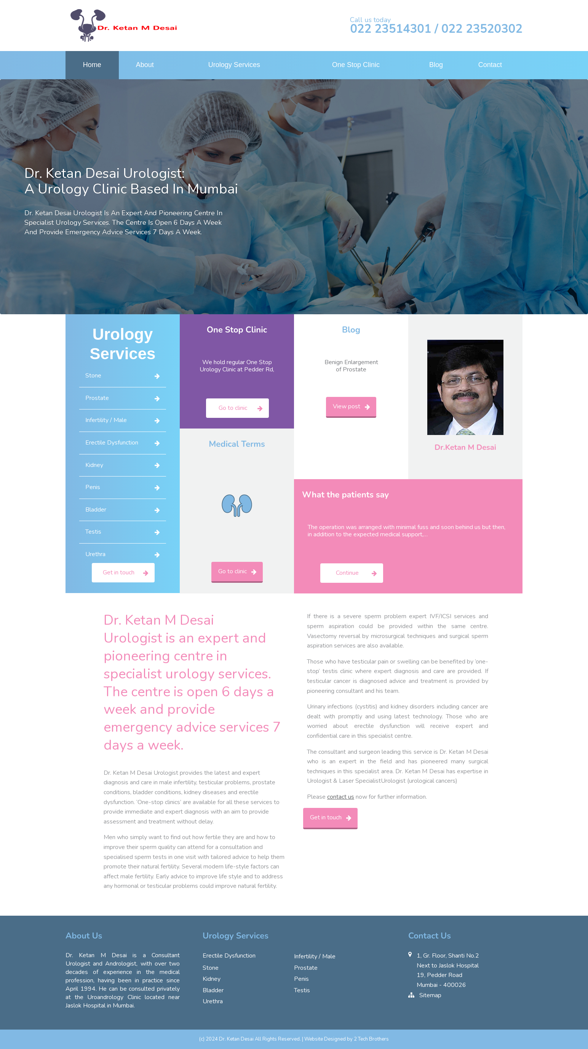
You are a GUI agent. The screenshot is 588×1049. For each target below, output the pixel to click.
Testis (93, 532)
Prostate (97, 398)
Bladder (95, 509)
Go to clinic (233, 408)
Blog (436, 65)
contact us (340, 797)
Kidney (94, 465)
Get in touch (118, 572)
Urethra (95, 554)
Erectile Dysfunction (111, 442)
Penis (92, 487)
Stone (93, 375)
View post (346, 406)
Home (92, 65)
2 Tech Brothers (371, 1039)
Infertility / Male (106, 420)
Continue (347, 573)
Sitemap (430, 995)
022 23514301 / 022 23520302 (436, 29)
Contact (490, 65)
